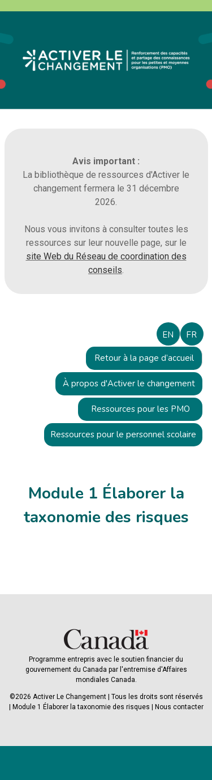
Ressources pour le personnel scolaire (123, 434)
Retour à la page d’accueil (144, 358)
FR (191, 334)
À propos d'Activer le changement (129, 383)
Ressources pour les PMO (140, 409)
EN (168, 334)
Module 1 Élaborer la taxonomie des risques (81, 707)
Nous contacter (179, 707)
